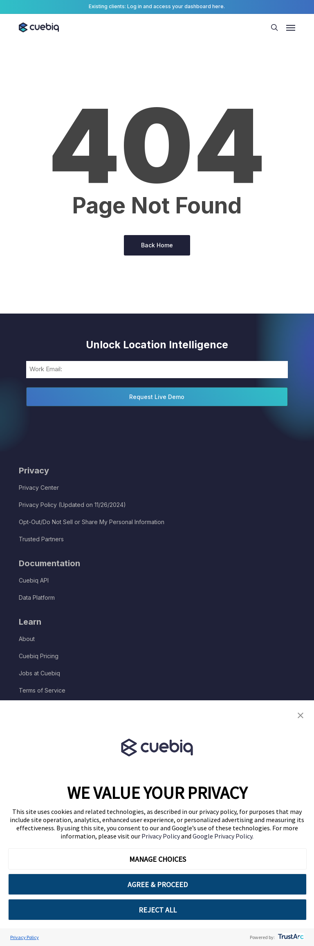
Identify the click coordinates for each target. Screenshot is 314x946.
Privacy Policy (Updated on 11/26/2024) (72, 504)
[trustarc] (290, 937)
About (27, 638)
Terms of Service (42, 690)
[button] (300, 716)
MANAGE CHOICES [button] (157, 859)
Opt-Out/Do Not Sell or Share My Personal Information (91, 521)
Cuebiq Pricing (38, 655)
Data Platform (37, 597)
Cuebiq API (34, 580)
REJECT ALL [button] (158, 910)
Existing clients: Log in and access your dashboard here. (157, 6)
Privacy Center (39, 487)
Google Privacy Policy (222, 836)
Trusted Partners (41, 539)
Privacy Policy (161, 836)
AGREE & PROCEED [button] (158, 884)
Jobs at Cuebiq (39, 673)
